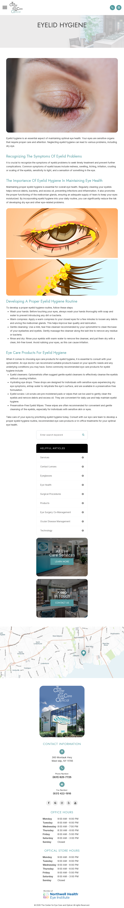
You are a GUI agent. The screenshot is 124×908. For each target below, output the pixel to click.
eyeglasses (46, 475)
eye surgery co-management (55, 512)
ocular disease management (55, 521)
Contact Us (62, 602)
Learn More (62, 561)
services (44, 457)
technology (46, 530)
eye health (45, 485)
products (44, 503)
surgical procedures (50, 494)
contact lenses (48, 466)
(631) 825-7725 (61, 777)
